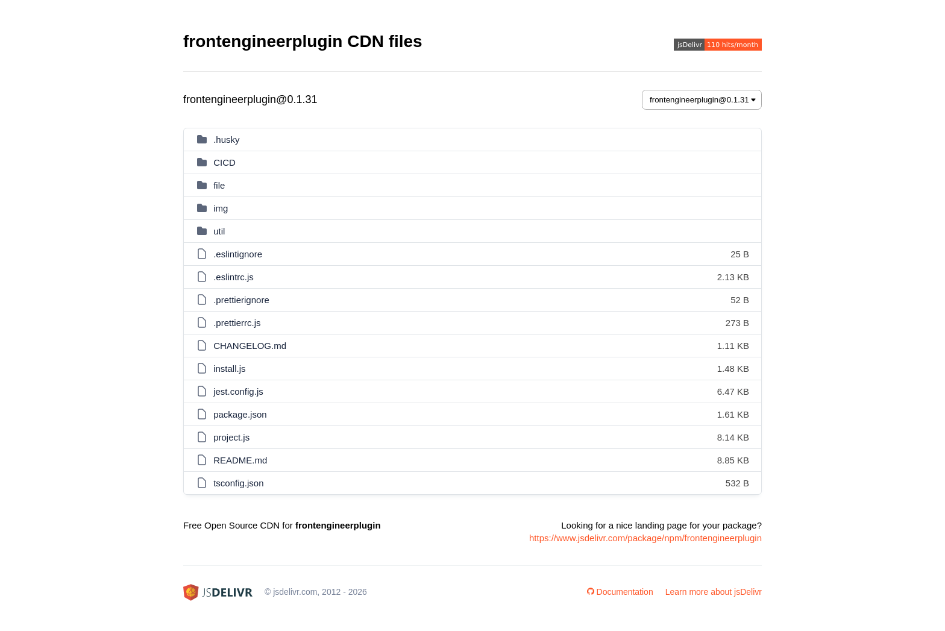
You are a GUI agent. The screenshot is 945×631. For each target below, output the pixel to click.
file (219, 185)
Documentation (620, 592)
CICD (224, 162)
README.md (240, 460)
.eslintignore (237, 254)
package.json (239, 414)
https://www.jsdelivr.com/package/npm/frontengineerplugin (645, 538)
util (219, 231)
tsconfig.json (238, 483)
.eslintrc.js (233, 277)
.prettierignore (241, 300)
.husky (226, 139)
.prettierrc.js (236, 323)
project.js (231, 437)
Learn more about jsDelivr (713, 592)
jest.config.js (238, 391)
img (220, 208)
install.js (229, 368)
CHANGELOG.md (249, 346)
